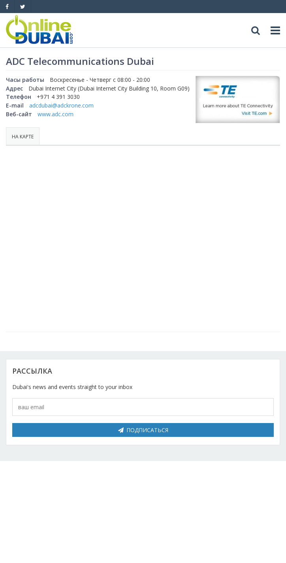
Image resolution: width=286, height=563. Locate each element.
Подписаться (143, 430)
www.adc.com (55, 114)
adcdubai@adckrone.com (61, 105)
